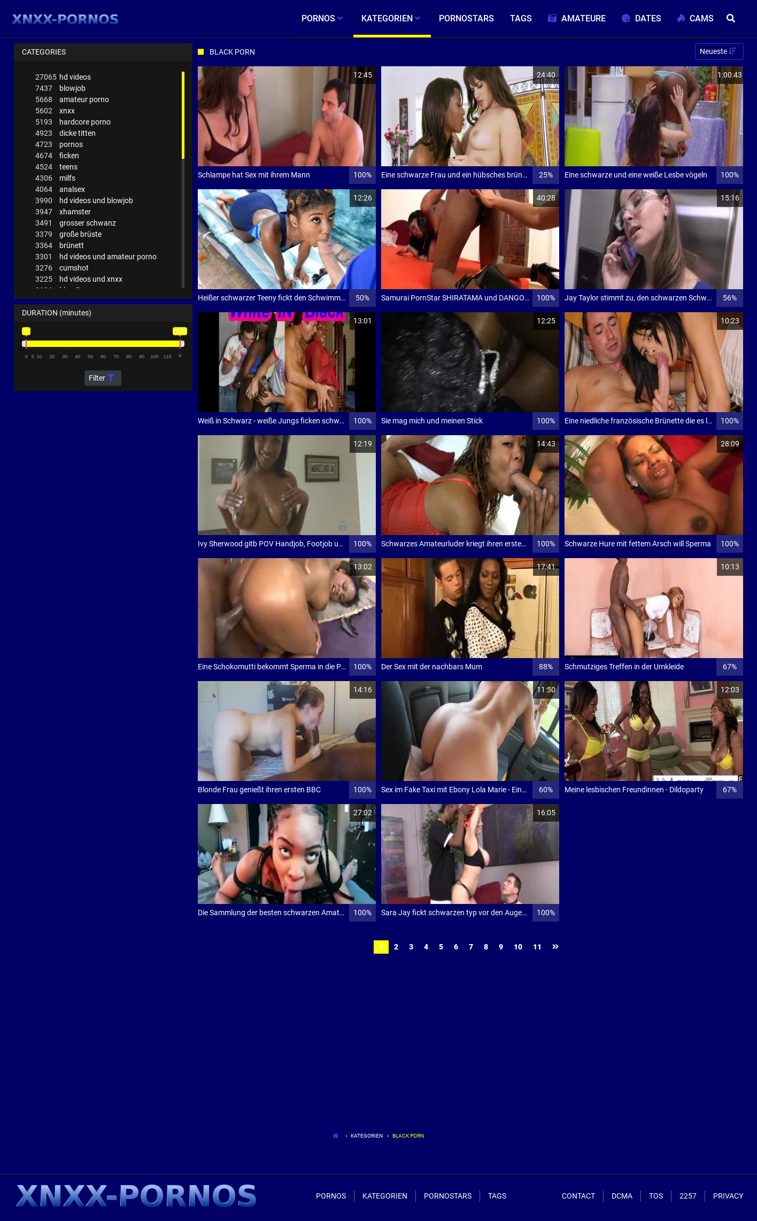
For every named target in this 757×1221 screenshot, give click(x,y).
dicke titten (65, 133)
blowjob (60, 88)
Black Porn (408, 1136)
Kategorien (367, 1136)
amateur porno (72, 99)
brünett (59, 245)
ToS (656, 1196)
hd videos (63, 77)
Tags (497, 1196)
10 (518, 946)
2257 (688, 1196)
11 (537, 946)
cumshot (62, 268)
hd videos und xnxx (78, 279)
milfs (55, 178)
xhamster (63, 212)
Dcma (622, 1196)
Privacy (728, 1196)
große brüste (68, 234)
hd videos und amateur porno (96, 256)
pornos (59, 144)
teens (56, 167)
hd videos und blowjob (84, 200)
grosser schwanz (75, 223)
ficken (57, 155)
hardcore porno (73, 122)
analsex (60, 189)
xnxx (55, 111)
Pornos (331, 1196)
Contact (578, 1196)
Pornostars (448, 1196)
